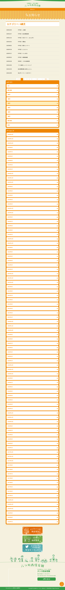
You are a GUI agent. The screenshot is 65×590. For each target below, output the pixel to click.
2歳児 (9, 107)
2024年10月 (10, 182)
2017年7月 (10, 473)
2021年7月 (10, 295)
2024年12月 (10, 173)
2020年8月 (10, 339)
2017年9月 (10, 465)
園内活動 (10, 120)
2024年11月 (10, 177)
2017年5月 (10, 482)
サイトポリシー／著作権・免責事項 (13, 587)
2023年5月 (10, 230)
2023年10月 (10, 212)
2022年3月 (10, 260)
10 (37, 79)
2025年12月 (10, 134)
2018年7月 (10, 430)
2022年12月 (10, 238)
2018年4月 (10, 443)
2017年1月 (10, 495)
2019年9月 (10, 378)
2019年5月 (10, 391)
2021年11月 (10, 278)
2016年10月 (10, 508)
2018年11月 (10, 417)
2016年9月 (10, 513)
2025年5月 (10, 160)
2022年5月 (10, 256)
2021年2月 (10, 312)
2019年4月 (10, 395)
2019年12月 (10, 365)
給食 (9, 125)
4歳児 (9, 99)
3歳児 (9, 103)
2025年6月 (10, 156)
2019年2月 (10, 404)
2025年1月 (10, 169)
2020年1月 (10, 360)
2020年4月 (10, 352)
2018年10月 (10, 421)
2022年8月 (10, 247)
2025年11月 (10, 138)
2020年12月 (10, 321)
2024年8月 (10, 186)
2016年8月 (10, 517)
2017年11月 (10, 456)
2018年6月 (10, 434)
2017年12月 (10, 452)
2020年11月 (10, 325)
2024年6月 (10, 191)
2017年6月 (10, 478)
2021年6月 (10, 299)
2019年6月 (10, 386)
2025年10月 (10, 143)
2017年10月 (10, 460)
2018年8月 (10, 426)
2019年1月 (10, 408)
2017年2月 (10, 491)
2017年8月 (10, 469)
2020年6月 (10, 347)
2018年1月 (10, 447)
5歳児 (9, 94)
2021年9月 (10, 286)
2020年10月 (10, 330)
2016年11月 (10, 504)
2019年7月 (10, 382)
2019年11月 (10, 369)
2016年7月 (10, 521)
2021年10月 (10, 282)
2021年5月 (10, 304)
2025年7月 (10, 151)
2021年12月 (10, 273)
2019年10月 (10, 373)
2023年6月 (10, 225)
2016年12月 (10, 500)
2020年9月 (10, 334)
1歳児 (9, 112)
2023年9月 (10, 217)
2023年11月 (10, 208)
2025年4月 (10, 164)
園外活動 (10, 90)
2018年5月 (10, 439)
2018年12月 (10, 413)
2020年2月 (10, 356)
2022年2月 (10, 265)
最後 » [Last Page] (46, 79)
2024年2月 (10, 204)
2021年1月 (10, 317)
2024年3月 (10, 199)
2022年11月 (10, 243)
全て (9, 85)
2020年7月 (10, 343)
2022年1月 (10, 269)
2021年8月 (10, 291)
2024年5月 (10, 195)
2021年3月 (10, 308)
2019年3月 (10, 399)
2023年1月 (10, 234)
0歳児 (9, 116)
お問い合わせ (46, 579)
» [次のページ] (42, 79)
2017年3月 (10, 486)
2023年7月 (10, 221)
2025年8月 (10, 147)
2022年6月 (10, 251)
